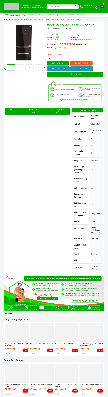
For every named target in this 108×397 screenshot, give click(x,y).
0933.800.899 (87, 7)
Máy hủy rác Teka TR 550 (64, 344)
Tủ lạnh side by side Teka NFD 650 (90, 385)
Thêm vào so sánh (54, 54)
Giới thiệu (32, 15)
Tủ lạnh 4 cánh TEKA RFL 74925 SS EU (16, 385)
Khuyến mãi (93, 15)
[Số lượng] (54, 58)
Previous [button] (5, 68)
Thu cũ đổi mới (82, 15)
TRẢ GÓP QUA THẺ (81, 63)
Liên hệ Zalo (82, 69)
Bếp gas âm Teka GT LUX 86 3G (41, 344)
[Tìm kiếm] (75, 6)
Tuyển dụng (51, 15)
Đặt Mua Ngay (57, 63)
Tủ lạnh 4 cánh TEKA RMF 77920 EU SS (41, 385)
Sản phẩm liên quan (14, 360)
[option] (25, 43)
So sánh (7, 353)
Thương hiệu (41, 15)
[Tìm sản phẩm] (59, 6)
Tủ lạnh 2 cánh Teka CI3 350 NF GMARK (66, 385)
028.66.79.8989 (88, 5)
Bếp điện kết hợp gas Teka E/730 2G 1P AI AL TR (91, 345)
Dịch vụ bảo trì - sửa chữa (66, 15)
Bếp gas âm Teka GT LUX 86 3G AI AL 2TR (16, 345)
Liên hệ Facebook (58, 69)
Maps (96, 7)
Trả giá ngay (75, 75)
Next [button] (44, 68)
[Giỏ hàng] (102, 6)
